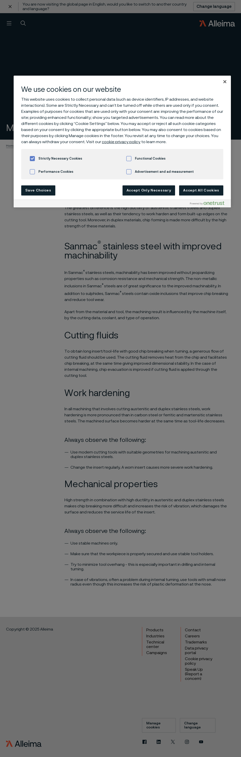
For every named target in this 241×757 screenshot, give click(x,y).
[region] (122, 141)
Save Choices (38, 190)
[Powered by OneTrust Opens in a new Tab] (209, 204)
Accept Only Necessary (149, 190)
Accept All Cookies (201, 190)
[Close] (224, 81)
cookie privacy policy (121, 142)
